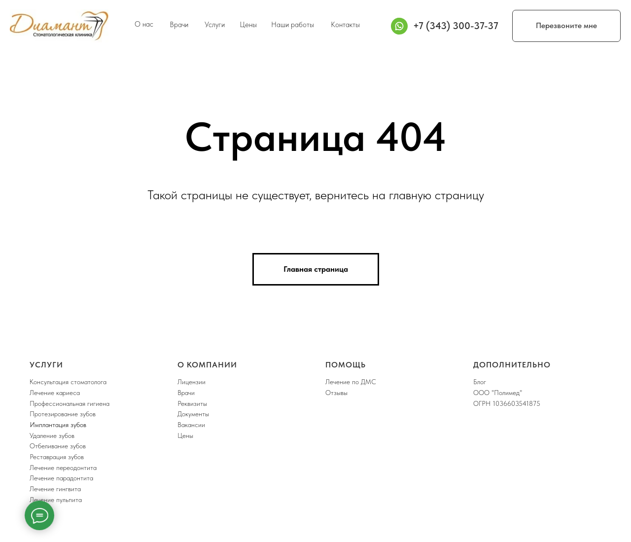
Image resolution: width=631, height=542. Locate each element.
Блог (479, 382)
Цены (248, 24)
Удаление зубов (52, 435)
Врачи (179, 24)
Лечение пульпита (56, 500)
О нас (144, 24)
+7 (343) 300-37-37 (455, 26)
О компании (207, 364)
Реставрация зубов (57, 457)
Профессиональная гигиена (69, 403)
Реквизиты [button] (192, 403)
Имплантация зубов (58, 425)
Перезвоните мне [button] (566, 25)
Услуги (215, 24)
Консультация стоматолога (68, 382)
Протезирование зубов (63, 414)
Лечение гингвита (55, 489)
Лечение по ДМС (350, 382)
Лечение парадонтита (61, 478)
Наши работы (292, 24)
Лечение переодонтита (63, 467)
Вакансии (191, 425)
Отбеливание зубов (58, 446)
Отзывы (336, 393)
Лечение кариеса (55, 393)
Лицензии (191, 382)
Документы (193, 414)
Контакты (345, 24)
